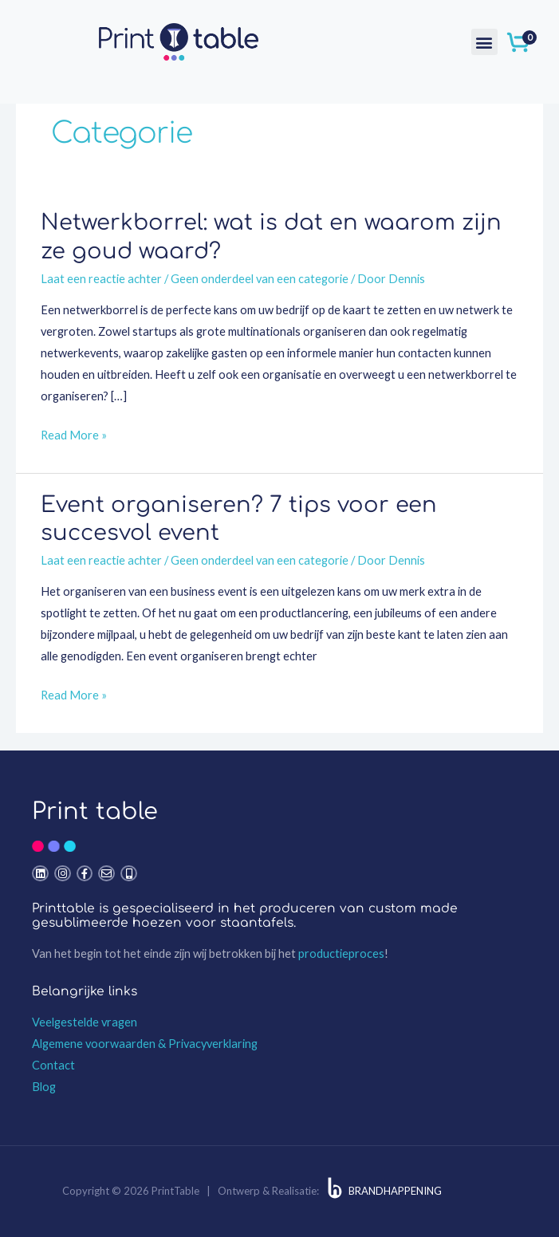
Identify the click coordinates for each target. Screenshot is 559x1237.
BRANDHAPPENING (395, 1190)
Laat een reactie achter (101, 279)
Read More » (74, 433)
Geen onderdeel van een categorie (259, 279)
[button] (484, 42)
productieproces (341, 953)
